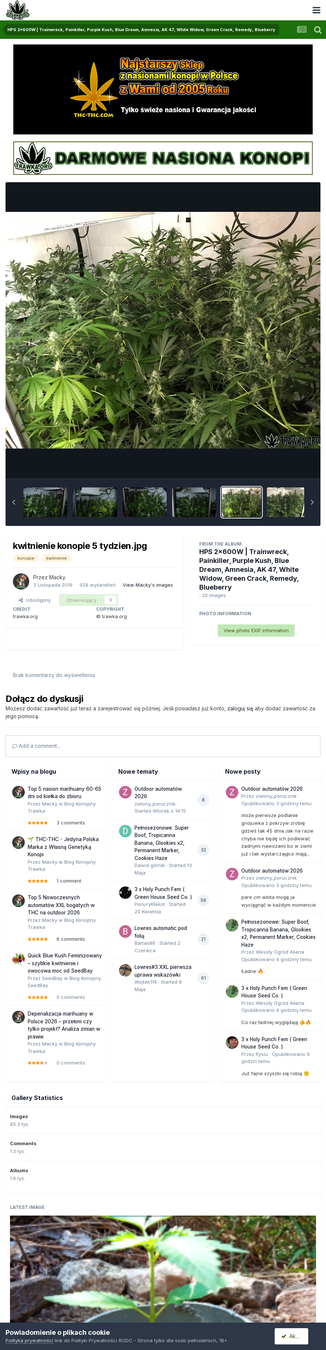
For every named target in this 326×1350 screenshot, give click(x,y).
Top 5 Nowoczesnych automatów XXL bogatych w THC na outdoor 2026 (61, 905)
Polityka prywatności (29, 1340)
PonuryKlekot (150, 904)
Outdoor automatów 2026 (272, 789)
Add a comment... (36, 746)
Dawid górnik (150, 865)
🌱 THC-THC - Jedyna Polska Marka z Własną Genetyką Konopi (63, 846)
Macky (57, 577)
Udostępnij (34, 600)
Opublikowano (276, 803)
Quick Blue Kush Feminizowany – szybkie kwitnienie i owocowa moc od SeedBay (65, 963)
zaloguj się (240, 708)
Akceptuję (296, 1336)
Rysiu (262, 1054)
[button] (14, 502)
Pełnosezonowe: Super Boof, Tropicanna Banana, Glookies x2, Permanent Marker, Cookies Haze (162, 843)
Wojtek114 (146, 982)
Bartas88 (145, 943)
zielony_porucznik (155, 804)
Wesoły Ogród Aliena (280, 952)
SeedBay (52, 978)
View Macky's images (148, 585)
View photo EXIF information (256, 630)
